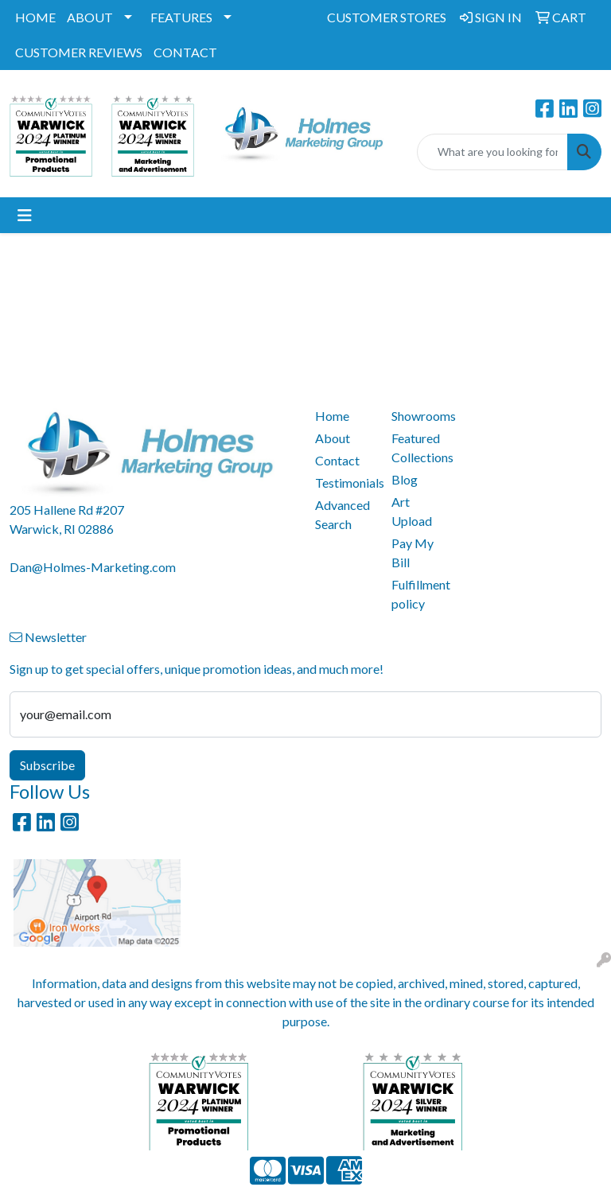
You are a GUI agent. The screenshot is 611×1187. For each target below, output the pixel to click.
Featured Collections (420, 447)
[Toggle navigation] (24, 215)
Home (332, 415)
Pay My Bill (412, 552)
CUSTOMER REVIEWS (78, 52)
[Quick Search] (492, 152)
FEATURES (181, 17)
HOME (35, 17)
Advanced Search (342, 514)
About (332, 438)
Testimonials (343, 482)
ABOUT (90, 17)
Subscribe (47, 765)
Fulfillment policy (420, 594)
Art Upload (411, 511)
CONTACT (185, 52)
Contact (337, 460)
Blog (404, 479)
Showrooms (420, 415)
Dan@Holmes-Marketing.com (93, 566)
